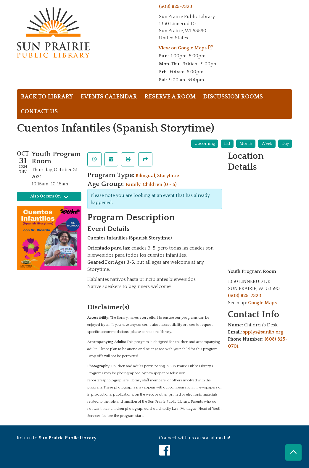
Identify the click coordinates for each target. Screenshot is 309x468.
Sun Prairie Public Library (67, 438)
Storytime (168, 175)
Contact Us (39, 111)
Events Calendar (109, 96)
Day (285, 143)
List (227, 143)
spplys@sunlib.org (263, 332)
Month (245, 143)
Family (133, 184)
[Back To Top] (293, 452)
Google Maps (262, 302)
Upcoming (204, 143)
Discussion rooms (233, 96)
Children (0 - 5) (160, 184)
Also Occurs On (49, 196)
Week (266, 143)
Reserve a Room (170, 96)
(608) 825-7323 (175, 6)
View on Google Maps (183, 48)
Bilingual (145, 175)
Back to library (47, 96)
